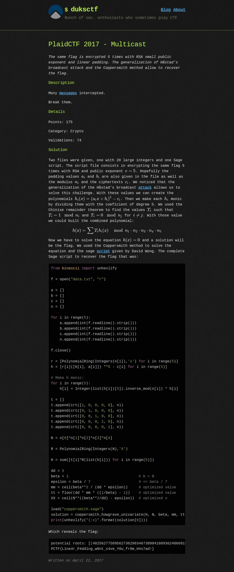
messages (68, 93)
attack (145, 187)
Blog (166, 10)
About (179, 10)
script (103, 251)
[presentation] (130, 171)
